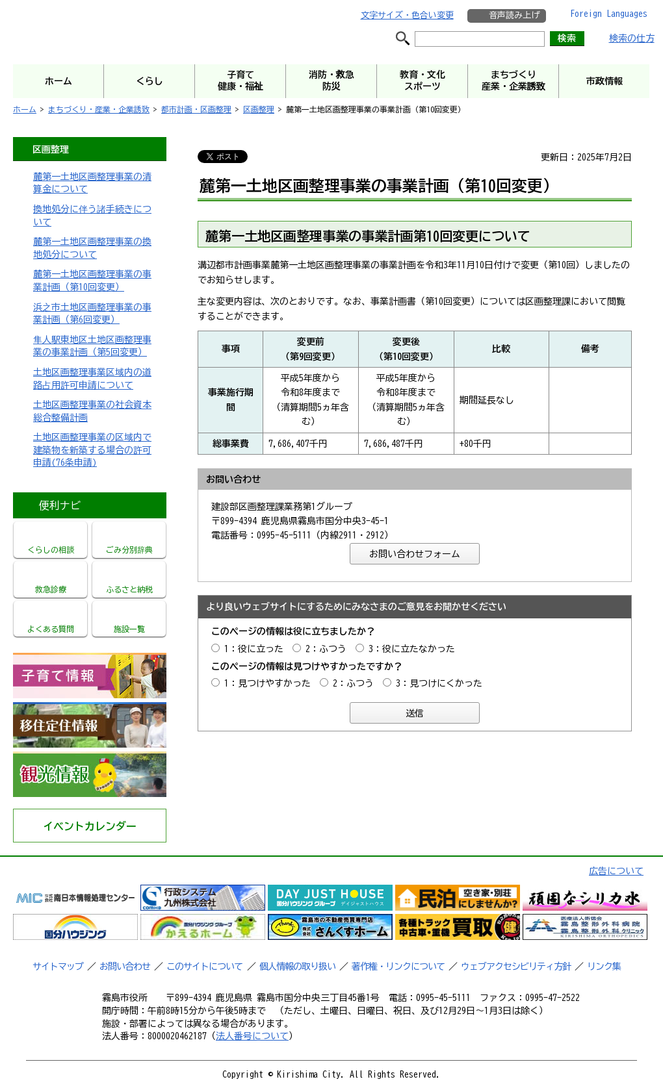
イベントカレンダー (89, 826)
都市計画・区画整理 (196, 109)
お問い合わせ (124, 966)
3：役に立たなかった (412, 648)
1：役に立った (253, 648)
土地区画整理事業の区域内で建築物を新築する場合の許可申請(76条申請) (92, 450)
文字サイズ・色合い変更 (407, 15)
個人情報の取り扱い (297, 966)
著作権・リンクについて (398, 966)
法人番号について (252, 1036)
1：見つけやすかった (267, 683)
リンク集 (604, 966)
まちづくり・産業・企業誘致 (99, 109)
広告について (616, 871)
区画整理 (258, 109)
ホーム (24, 109)
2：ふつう (326, 648)
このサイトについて (204, 966)
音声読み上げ (514, 15)
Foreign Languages (608, 13)
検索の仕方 (632, 38)
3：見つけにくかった (439, 683)
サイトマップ (57, 966)
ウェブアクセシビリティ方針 (516, 966)
